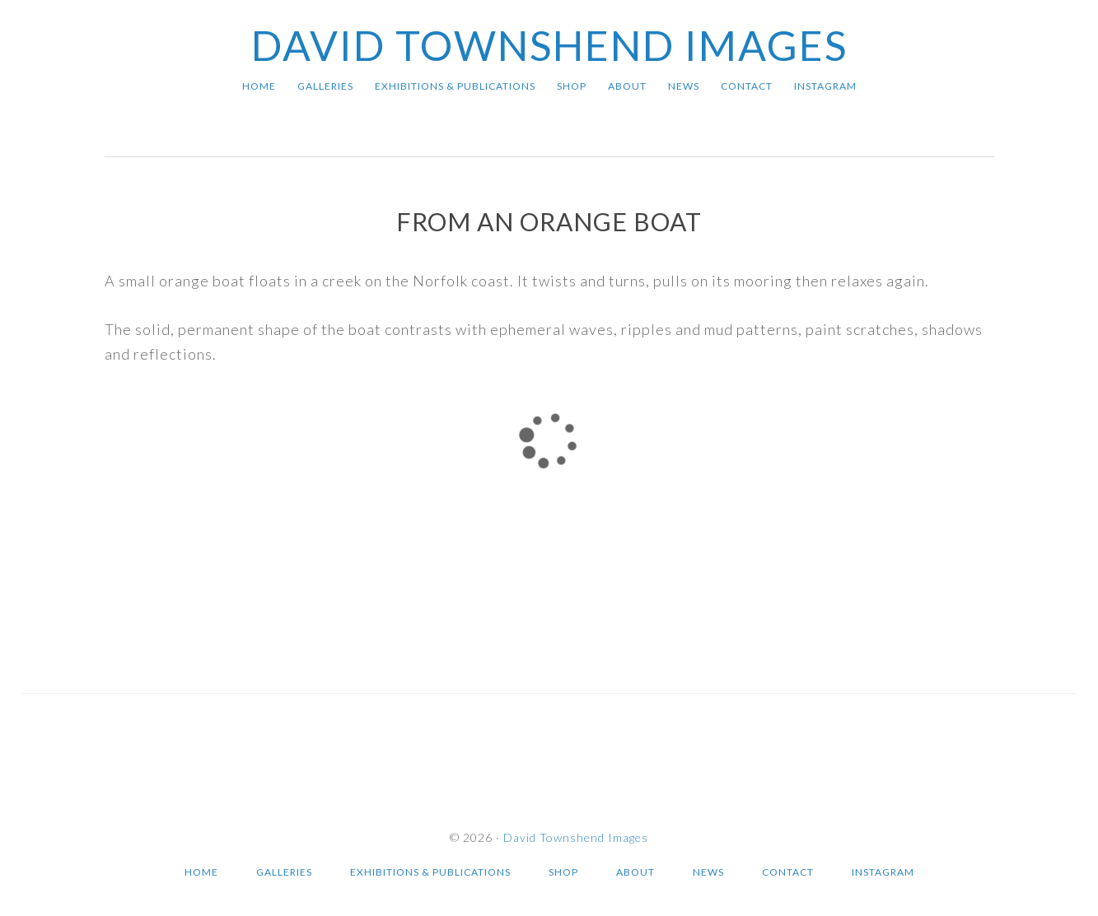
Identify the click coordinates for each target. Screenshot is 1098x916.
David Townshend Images (549, 45)
